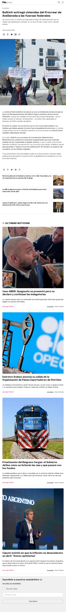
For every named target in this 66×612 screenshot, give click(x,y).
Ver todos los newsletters (11, 583)
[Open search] (59, 2)
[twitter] (11, 34)
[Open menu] (63, 2)
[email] (15, 34)
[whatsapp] (4, 34)
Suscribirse (33, 601)
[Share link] (19, 34)
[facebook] (7, 34)
